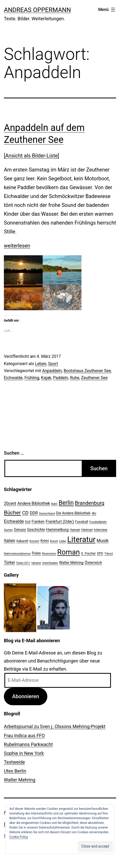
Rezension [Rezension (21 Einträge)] (49, 553)
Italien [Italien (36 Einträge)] (9, 540)
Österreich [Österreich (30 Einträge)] (93, 562)
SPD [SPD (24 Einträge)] (100, 553)
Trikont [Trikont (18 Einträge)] (108, 553)
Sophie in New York (24, 753)
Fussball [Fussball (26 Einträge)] (81, 521)
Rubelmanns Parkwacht (28, 744)
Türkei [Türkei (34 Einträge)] (9, 562)
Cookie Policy (18, 837)
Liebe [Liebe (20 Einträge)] (62, 541)
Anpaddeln (52, 370)
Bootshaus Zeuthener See (87, 370)
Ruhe (74, 377)
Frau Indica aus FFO (24, 735)
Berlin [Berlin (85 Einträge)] (66, 502)
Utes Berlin (15, 771)
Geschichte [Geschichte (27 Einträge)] (36, 529)
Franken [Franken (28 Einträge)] (38, 521)
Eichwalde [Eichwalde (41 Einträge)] (14, 521)
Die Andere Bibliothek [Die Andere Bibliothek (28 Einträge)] (73, 513)
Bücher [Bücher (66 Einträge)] (12, 512)
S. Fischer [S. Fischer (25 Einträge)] (88, 553)
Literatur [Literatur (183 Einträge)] (81, 539)
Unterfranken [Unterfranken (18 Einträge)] (50, 563)
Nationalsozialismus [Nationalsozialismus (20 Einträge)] (17, 553)
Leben (40, 363)
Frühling (31, 377)
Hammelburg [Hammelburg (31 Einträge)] (57, 529)
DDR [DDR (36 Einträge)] (34, 513)
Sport (53, 363)
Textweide (14, 762)
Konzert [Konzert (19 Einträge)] (34, 541)
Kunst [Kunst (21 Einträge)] (54, 541)
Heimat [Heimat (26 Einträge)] (87, 529)
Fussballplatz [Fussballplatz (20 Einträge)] (98, 522)
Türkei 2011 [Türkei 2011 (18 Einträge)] (23, 563)
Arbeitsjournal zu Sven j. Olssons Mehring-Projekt (55, 726)
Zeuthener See (94, 377)
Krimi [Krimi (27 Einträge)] (45, 541)
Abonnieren (25, 696)
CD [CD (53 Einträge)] (25, 513)
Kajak (46, 377)
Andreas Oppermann (37, 10)
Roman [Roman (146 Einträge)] (68, 552)
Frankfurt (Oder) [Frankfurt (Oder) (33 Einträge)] (60, 521)
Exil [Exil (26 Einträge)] (28, 521)
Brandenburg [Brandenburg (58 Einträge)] (89, 503)
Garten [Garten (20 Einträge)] (8, 530)
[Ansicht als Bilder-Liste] (31, 155)
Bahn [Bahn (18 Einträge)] (54, 504)
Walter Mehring (19, 779)
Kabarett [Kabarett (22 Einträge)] (22, 541)
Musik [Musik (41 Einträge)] (103, 540)
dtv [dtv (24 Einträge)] (94, 513)
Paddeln (60, 377)
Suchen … (14, 453)
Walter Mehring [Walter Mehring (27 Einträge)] (71, 563)
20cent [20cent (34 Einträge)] (10, 503)
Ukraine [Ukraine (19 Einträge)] (36, 563)
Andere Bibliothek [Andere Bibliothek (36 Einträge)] (33, 503)
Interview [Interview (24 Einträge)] (100, 530)
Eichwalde (13, 377)
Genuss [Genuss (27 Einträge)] (20, 529)
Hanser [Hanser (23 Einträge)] (75, 530)
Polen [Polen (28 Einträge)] (36, 553)
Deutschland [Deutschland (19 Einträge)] (47, 513)
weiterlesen (17, 246)
